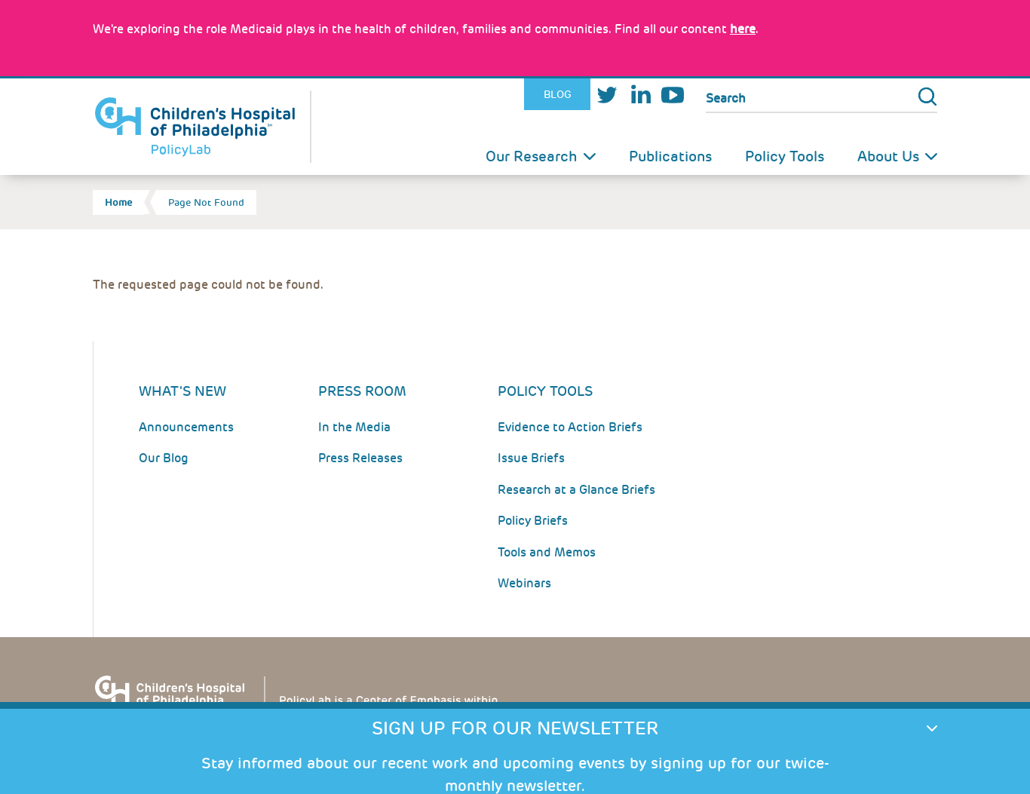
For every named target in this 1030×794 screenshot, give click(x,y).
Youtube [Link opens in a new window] (672, 94)
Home (118, 202)
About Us (888, 156)
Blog (558, 94)
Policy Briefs (533, 521)
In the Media (354, 427)
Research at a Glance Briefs (576, 490)
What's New (182, 391)
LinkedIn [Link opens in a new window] (640, 94)
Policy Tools (784, 156)
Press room (362, 391)
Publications (670, 156)
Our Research (532, 156)
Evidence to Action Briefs (570, 427)
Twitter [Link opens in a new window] (607, 94)
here (743, 29)
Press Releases (360, 458)
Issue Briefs (531, 458)
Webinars (524, 583)
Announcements (186, 427)
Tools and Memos (547, 552)
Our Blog (164, 458)
